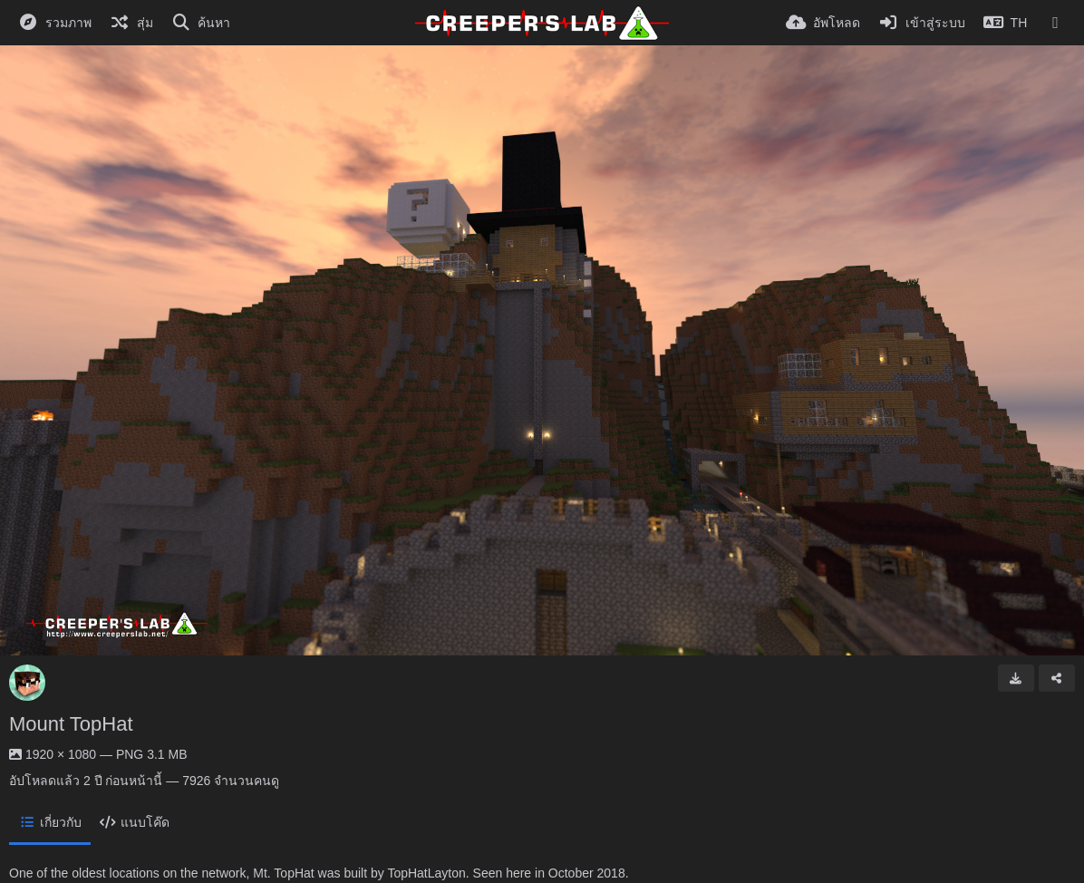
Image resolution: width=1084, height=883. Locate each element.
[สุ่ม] (131, 22)
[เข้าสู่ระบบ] (921, 22)
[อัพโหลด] (823, 22)
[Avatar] (27, 683)
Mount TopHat (71, 724)
